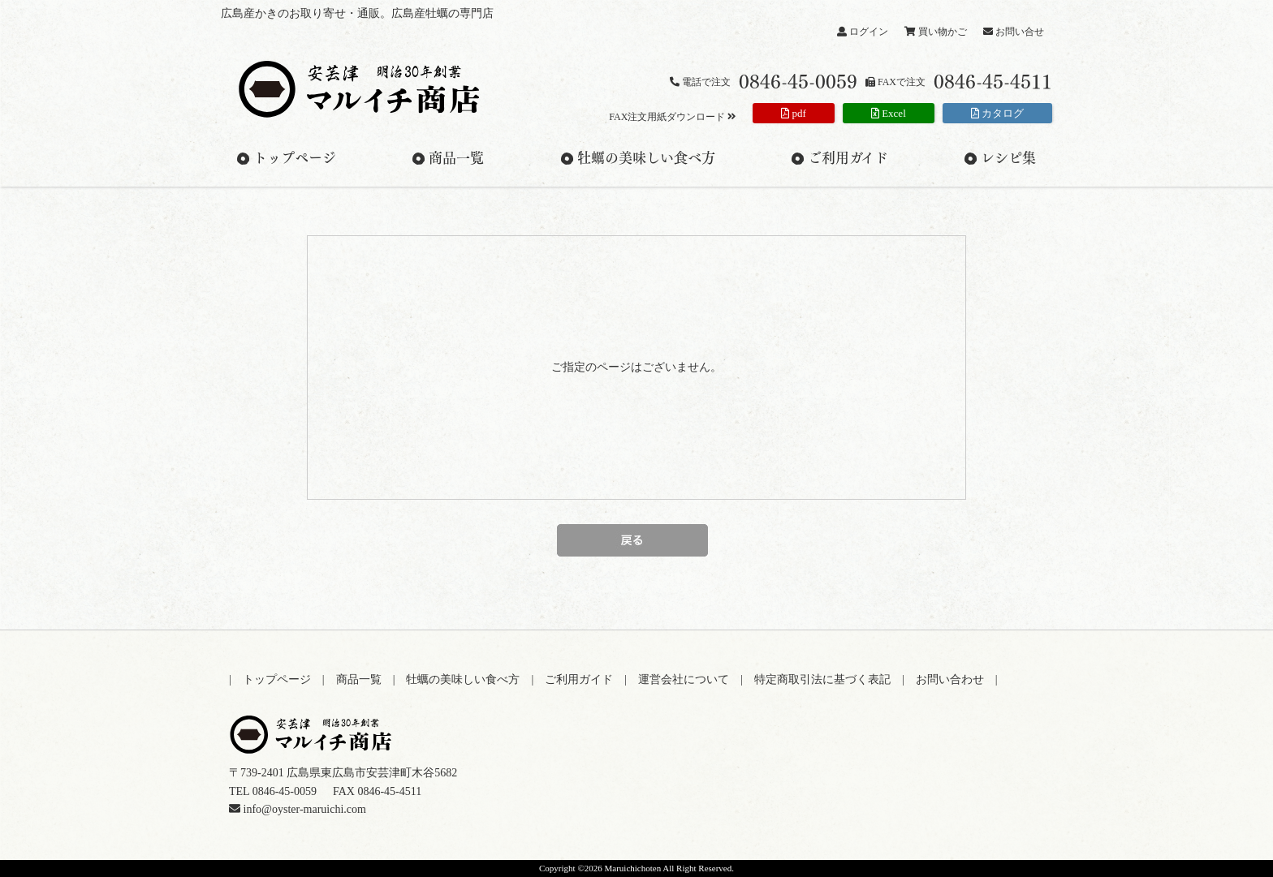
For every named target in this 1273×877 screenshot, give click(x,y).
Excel (888, 113)
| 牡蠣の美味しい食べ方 (462, 679)
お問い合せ (1013, 31)
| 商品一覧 (357, 679)
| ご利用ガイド (577, 679)
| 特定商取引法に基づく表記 (821, 679)
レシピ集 (1008, 158)
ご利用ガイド (848, 158)
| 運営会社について (682, 679)
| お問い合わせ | (950, 679)
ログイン (862, 31)
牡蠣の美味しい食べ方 (646, 158)
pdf (793, 113)
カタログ (997, 113)
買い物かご (935, 31)
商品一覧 (456, 158)
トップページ (294, 158)
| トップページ (275, 679)
